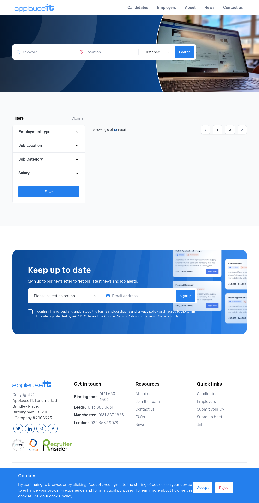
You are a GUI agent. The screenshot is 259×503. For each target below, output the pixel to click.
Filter (49, 191)
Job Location (48, 145)
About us (145, 394)
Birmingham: (85, 396)
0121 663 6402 (107, 397)
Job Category (48, 159)
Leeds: (80, 407)
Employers (208, 401)
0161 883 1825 (111, 415)
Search (184, 52)
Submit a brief (212, 417)
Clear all (78, 118)
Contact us (233, 7)
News (209, 7)
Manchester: (85, 415)
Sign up (186, 296)
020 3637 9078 (104, 422)
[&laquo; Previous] (205, 129)
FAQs (142, 417)
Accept (203, 487)
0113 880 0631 (100, 407)
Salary (48, 173)
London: (81, 422)
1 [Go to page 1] (217, 130)
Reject (224, 487)
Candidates (209, 394)
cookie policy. (61, 496)
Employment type (48, 131)
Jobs (203, 424)
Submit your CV (213, 409)
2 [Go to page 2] (230, 130)
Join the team (149, 401)
